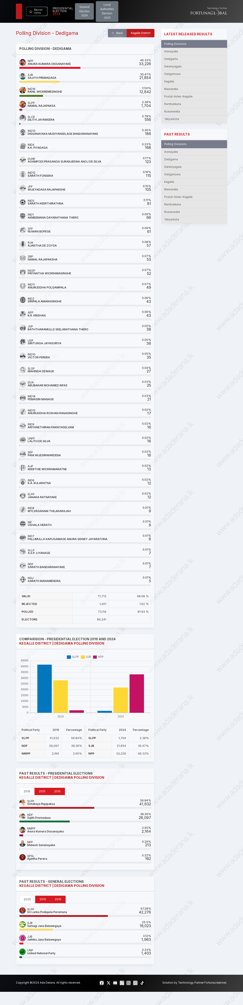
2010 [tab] (57, 791)
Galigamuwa (172, 74)
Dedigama (171, 59)
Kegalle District (140, 33)
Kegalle (169, 81)
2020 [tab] (27, 899)
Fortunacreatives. (215, 982)
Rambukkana (172, 104)
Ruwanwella (172, 111)
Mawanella (171, 89)
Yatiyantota (171, 119)
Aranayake (171, 51)
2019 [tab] (27, 791)
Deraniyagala (172, 66)
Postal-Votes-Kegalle (178, 96)
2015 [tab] (42, 791)
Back (117, 33)
